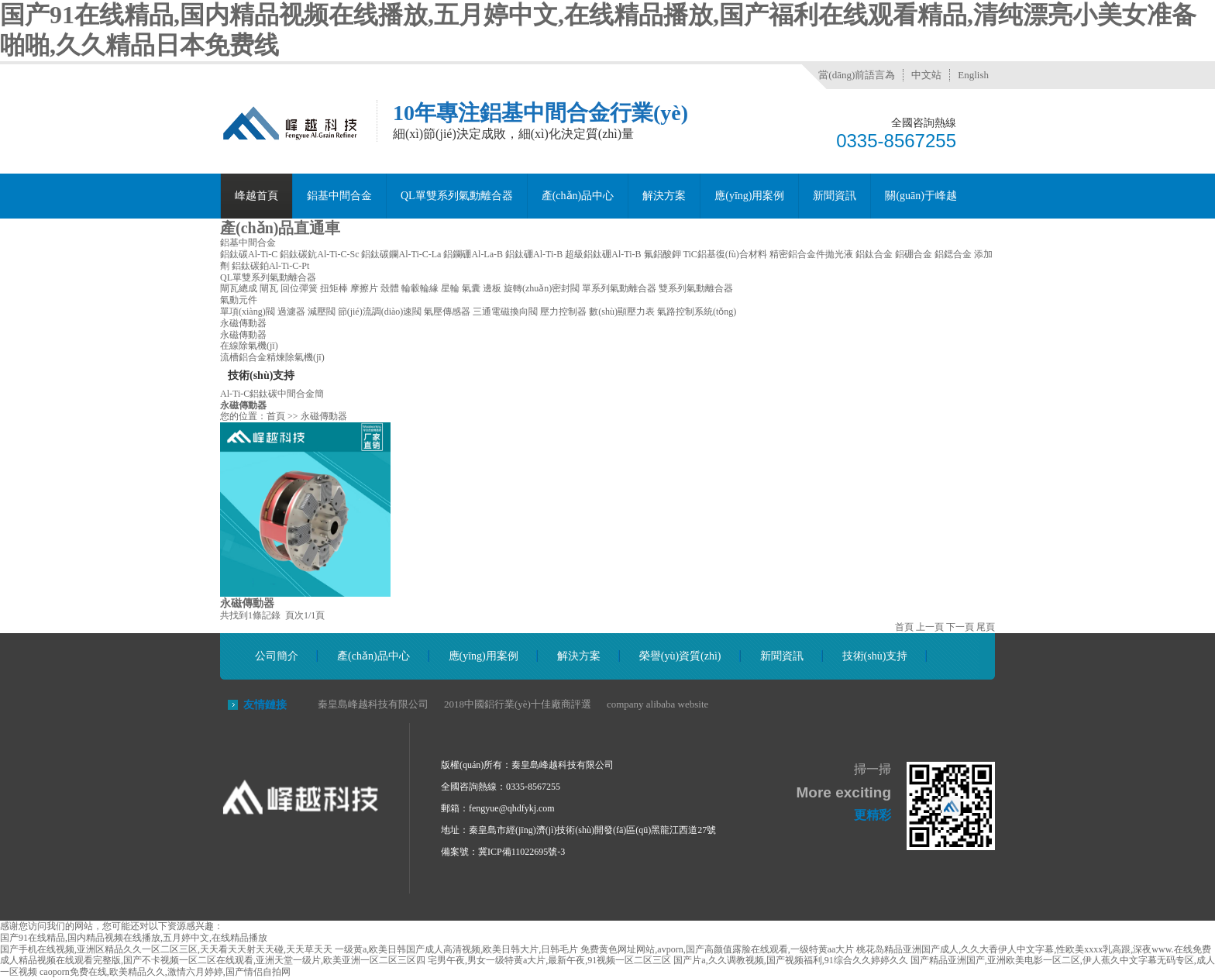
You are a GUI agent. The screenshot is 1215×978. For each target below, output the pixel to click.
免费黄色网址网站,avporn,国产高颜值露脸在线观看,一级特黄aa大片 (717, 949)
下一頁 (960, 627)
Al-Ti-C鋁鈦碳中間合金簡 (272, 393)
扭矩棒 (334, 288)
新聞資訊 (834, 195)
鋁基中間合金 (339, 195)
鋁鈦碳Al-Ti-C (248, 254)
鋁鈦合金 (874, 254)
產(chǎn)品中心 (578, 195)
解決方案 (664, 195)
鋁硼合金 (913, 254)
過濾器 (291, 311)
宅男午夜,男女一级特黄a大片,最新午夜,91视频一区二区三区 (549, 960)
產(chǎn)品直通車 (280, 227)
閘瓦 (269, 288)
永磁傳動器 (243, 323)
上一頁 (930, 627)
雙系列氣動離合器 (696, 288)
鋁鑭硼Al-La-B (473, 254)
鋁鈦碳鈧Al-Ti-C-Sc (319, 254)
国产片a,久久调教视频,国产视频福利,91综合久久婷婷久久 (790, 960)
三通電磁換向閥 (505, 311)
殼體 (389, 288)
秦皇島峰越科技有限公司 (373, 704)
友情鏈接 (265, 705)
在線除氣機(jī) (249, 345)
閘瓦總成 (238, 288)
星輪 (450, 288)
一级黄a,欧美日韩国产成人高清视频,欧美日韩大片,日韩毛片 (456, 949)
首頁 (276, 416)
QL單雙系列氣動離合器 (457, 195)
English (973, 75)
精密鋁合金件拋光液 (811, 254)
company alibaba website (657, 704)
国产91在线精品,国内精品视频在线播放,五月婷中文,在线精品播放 (133, 937)
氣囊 (471, 288)
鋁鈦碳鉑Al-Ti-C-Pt (270, 265)
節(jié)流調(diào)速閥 (380, 311)
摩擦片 (364, 288)
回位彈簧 (299, 288)
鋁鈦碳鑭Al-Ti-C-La (401, 254)
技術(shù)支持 (875, 656)
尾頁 (985, 627)
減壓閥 (322, 311)
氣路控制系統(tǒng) (696, 311)
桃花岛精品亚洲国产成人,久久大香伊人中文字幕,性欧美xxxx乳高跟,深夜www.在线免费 (1033, 949)
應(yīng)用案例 (749, 195)
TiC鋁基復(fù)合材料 (725, 254)
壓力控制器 (563, 311)
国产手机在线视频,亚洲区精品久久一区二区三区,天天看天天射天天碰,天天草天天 (166, 949)
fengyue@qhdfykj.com (512, 808)
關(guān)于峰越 (921, 195)
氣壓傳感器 (447, 311)
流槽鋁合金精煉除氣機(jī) (272, 357)
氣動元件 (238, 299)
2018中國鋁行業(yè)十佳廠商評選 (517, 704)
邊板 (492, 288)
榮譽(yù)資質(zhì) (680, 656)
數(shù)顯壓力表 (622, 311)
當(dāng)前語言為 (856, 75)
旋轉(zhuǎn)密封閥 (542, 288)
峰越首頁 (256, 195)
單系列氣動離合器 (619, 288)
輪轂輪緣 (420, 288)
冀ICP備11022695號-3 (521, 851)
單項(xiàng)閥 (247, 311)
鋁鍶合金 (953, 254)
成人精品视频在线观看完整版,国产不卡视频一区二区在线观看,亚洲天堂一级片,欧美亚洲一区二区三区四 (212, 960)
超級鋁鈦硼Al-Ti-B (603, 254)
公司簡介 (276, 656)
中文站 (926, 75)
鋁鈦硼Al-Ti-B (534, 254)
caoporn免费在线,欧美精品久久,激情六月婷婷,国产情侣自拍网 (165, 971)
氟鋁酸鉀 (662, 254)
